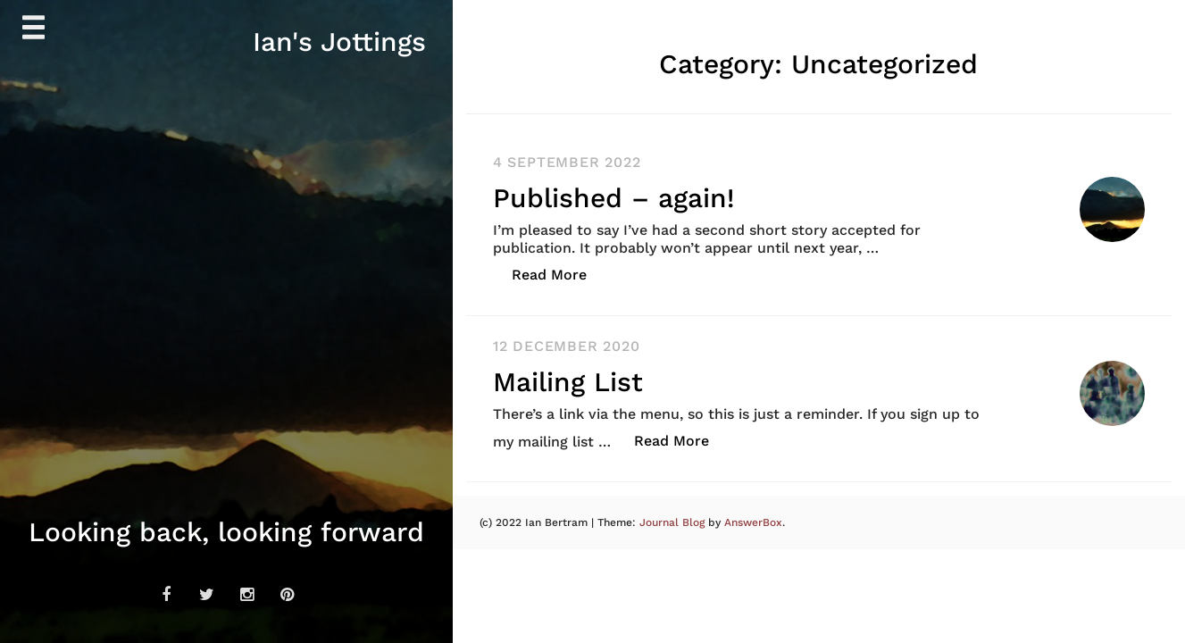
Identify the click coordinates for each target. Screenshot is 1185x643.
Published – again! (613, 197)
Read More (558, 273)
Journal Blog (673, 522)
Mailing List (568, 381)
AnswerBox (753, 522)
